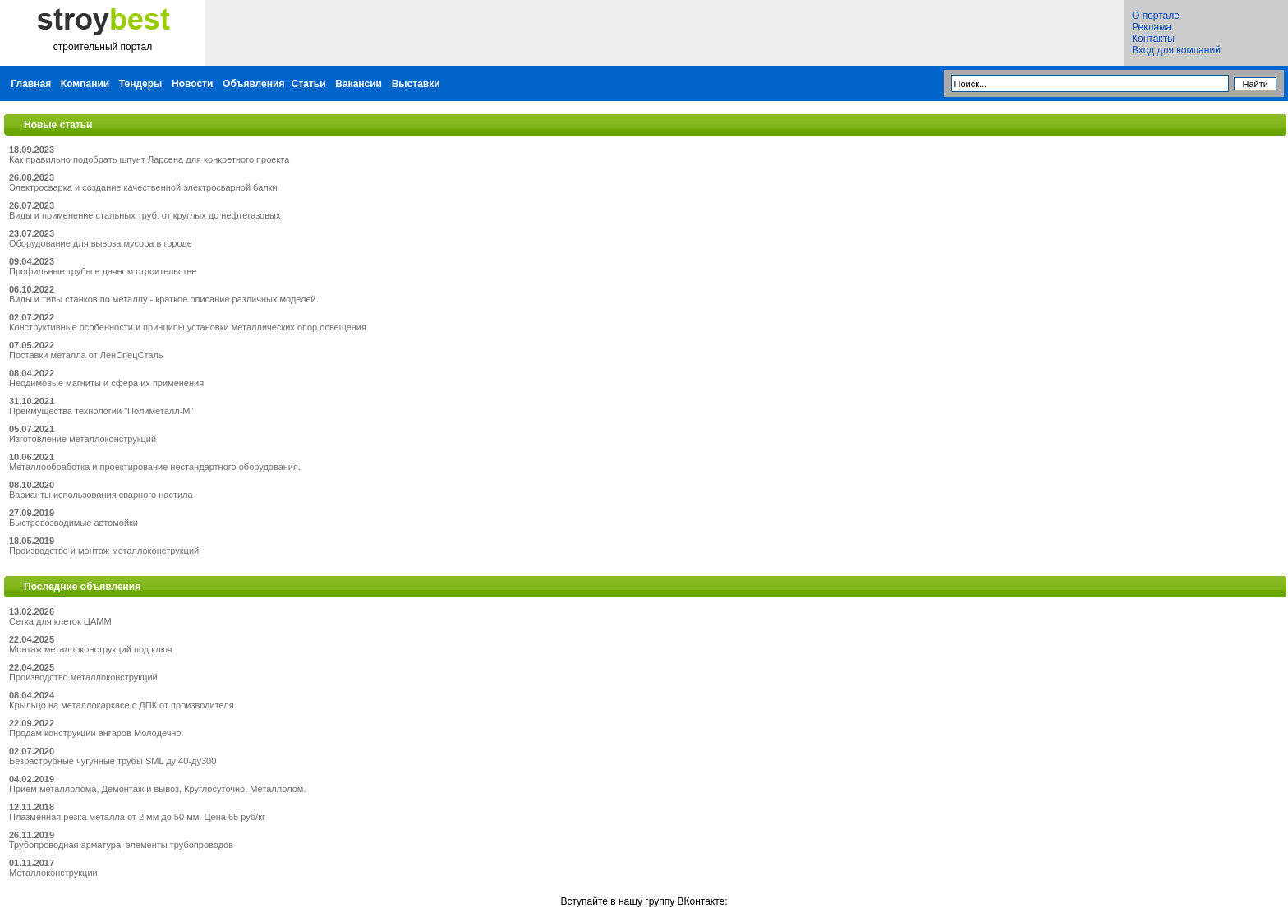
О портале (1156, 15)
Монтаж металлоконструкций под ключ (90, 649)
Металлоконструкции (53, 873)
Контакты (1153, 38)
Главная (31, 84)
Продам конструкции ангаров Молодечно (95, 733)
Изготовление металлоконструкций (82, 439)
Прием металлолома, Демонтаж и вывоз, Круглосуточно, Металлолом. (157, 789)
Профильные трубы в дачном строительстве (102, 271)
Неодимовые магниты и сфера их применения (106, 383)
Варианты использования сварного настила (101, 495)
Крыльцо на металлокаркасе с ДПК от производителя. (123, 705)
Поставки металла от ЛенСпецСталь (86, 355)
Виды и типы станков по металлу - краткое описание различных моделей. (164, 299)
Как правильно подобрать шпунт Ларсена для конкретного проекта (149, 159)
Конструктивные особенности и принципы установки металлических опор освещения (187, 327)
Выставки (416, 84)
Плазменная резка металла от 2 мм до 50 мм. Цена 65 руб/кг (137, 817)
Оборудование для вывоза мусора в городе (100, 243)
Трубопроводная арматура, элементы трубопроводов (121, 845)
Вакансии (358, 84)
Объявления (253, 84)
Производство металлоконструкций (83, 677)
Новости (192, 84)
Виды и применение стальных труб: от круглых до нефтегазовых (144, 215)
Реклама (1151, 27)
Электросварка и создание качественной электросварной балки (143, 187)
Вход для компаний (1176, 50)
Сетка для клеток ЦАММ (60, 621)
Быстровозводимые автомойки (73, 523)
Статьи (309, 84)
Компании (85, 84)
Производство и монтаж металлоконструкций (104, 550)
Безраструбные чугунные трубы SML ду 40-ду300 (112, 761)
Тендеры (141, 84)
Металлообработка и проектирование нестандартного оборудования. (155, 467)
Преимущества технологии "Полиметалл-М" (101, 411)
